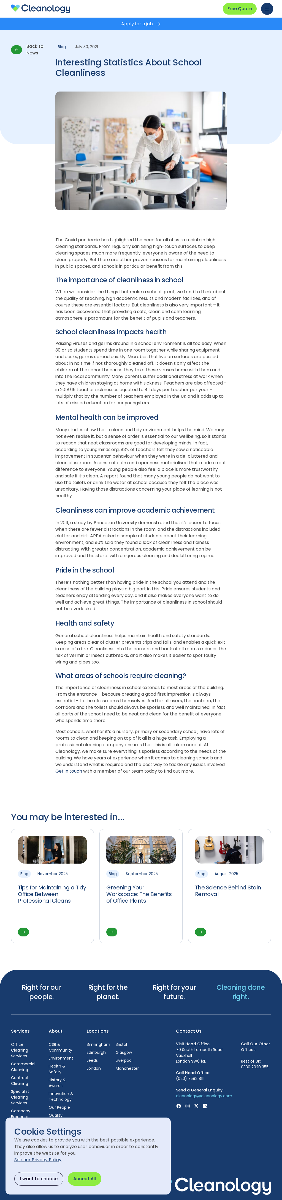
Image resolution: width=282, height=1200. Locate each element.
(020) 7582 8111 (190, 1078)
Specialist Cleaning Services (20, 1097)
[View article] (52, 886)
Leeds (92, 1060)
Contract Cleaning (20, 1080)
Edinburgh (96, 1052)
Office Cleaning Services (19, 1050)
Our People (59, 1107)
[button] (266, 9)
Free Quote (239, 8)
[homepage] (40, 8)
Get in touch (68, 771)
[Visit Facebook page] (178, 1106)
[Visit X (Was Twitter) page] (196, 1106)
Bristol (121, 1044)
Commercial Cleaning (23, 1066)
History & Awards (57, 1082)
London (94, 1068)
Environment (61, 1058)
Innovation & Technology (61, 1096)
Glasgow (124, 1052)
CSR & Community (60, 1047)
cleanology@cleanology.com (204, 1096)
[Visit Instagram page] (187, 1106)
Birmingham (98, 1044)
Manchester (127, 1068)
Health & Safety (57, 1069)
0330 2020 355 (255, 1067)
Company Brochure (20, 1113)
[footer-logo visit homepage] (212, 1185)
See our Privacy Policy (37, 1160)
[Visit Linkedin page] (205, 1106)
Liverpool (124, 1060)
